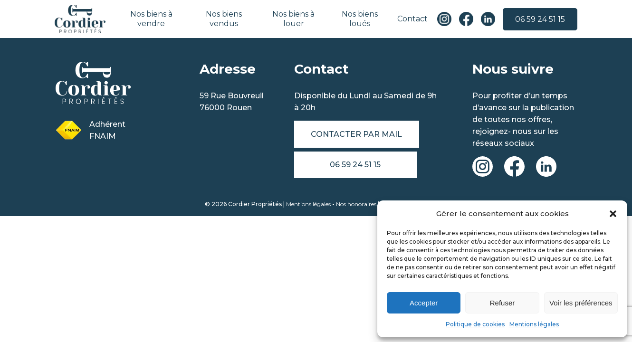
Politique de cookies (475, 324)
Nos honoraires (356, 204)
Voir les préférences (581, 303)
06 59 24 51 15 (540, 19)
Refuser (502, 303)
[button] (613, 213)
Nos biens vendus (224, 19)
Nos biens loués (359, 19)
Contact (412, 18)
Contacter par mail (356, 134)
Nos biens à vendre (152, 19)
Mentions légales (534, 324)
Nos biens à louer (293, 19)
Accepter (424, 303)
